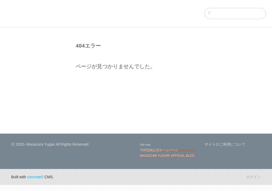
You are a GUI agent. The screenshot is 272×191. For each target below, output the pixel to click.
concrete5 (35, 177)
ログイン (253, 177)
